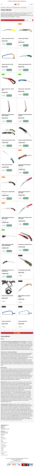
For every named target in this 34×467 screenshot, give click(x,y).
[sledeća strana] (19, 333)
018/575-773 (11, 1)
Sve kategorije (3, 7)
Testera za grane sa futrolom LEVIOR (8, 140)
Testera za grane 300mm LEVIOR (8, 38)
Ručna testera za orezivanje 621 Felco (25, 244)
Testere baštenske (23, 7)
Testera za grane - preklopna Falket (8, 191)
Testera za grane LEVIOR (6, 321)
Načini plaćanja (3, 446)
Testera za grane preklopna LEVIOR (24, 64)
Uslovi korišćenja (3, 445)
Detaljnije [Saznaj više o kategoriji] (18, 16)
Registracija (3, 437)
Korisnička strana (3, 438)
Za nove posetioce (4, 442)
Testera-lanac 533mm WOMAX (7, 295)
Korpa (2, 440)
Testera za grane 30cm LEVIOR (7, 64)
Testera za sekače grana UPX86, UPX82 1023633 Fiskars (7, 245)
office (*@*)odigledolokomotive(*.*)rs (18, 461)
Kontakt (2, 450)
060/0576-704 (24, 1)
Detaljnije (20, 45)
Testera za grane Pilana (22, 321)
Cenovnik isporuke (4, 452)
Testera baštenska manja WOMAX (24, 270)
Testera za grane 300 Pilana (23, 38)
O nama (2, 449)
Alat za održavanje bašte (16, 7)
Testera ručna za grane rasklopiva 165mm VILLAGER (8, 115)
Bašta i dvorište (8, 7)
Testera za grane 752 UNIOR (7, 164)
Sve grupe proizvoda (4, 454)
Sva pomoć (2, 444)
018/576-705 (19, 1)
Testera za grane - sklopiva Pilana (24, 88)
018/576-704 (15, 1)
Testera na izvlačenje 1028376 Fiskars (25, 140)
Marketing (2, 453)
